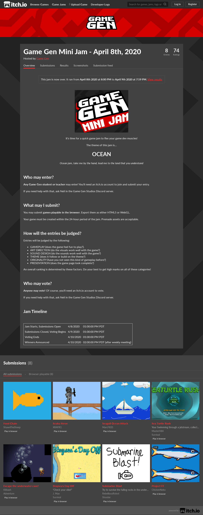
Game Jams (59, 4)
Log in (177, 4)
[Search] (165, 4)
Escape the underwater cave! (21, 486)
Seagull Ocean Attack (115, 423)
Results (64, 65)
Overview (29, 65)
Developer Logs (100, 4)
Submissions (47, 65)
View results (154, 79)
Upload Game (78, 4)
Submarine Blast (112, 486)
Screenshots (81, 65)
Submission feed (103, 65)
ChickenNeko (159, 489)
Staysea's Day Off (63, 486)
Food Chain (10, 423)
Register (192, 4)
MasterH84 (158, 431)
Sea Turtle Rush (161, 423)
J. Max (56, 493)
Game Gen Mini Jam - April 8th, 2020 (82, 51)
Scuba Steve (60, 423)
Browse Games (39, 4)
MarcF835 (107, 427)
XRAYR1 (57, 427)
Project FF (158, 486)
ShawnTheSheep (12, 427)
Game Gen (42, 58)
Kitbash (7, 489)
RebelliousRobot (110, 493)
